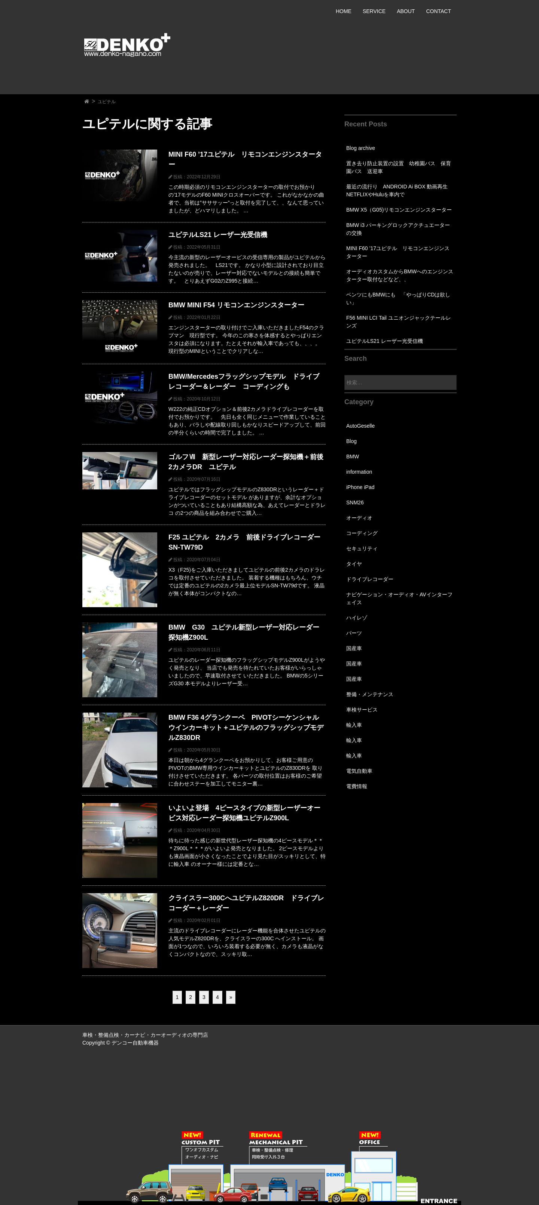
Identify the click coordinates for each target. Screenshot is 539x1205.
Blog (351, 441)
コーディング (362, 533)
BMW (352, 456)
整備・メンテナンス (369, 694)
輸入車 (354, 725)
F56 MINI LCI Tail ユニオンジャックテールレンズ (398, 322)
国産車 (354, 648)
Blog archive (360, 148)
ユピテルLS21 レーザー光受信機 (384, 341)
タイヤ (354, 564)
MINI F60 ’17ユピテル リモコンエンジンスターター (398, 252)
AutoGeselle (360, 426)
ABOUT (406, 11)
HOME (343, 11)
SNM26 (355, 502)
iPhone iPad (360, 487)
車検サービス (362, 710)
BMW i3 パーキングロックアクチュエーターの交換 (398, 229)
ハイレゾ (356, 618)
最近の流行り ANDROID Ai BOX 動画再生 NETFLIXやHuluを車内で (399, 190)
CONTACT (438, 11)
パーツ (354, 633)
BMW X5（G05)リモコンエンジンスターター (399, 210)
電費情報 (356, 786)
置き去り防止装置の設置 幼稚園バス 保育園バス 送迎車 (398, 167)
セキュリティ (362, 548)
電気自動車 (359, 771)
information (359, 472)
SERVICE (374, 11)
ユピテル (107, 101)
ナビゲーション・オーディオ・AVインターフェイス (399, 598)
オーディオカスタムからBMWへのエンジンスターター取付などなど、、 (399, 275)
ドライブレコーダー (369, 579)
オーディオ (359, 518)
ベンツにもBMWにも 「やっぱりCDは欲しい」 (398, 298)
